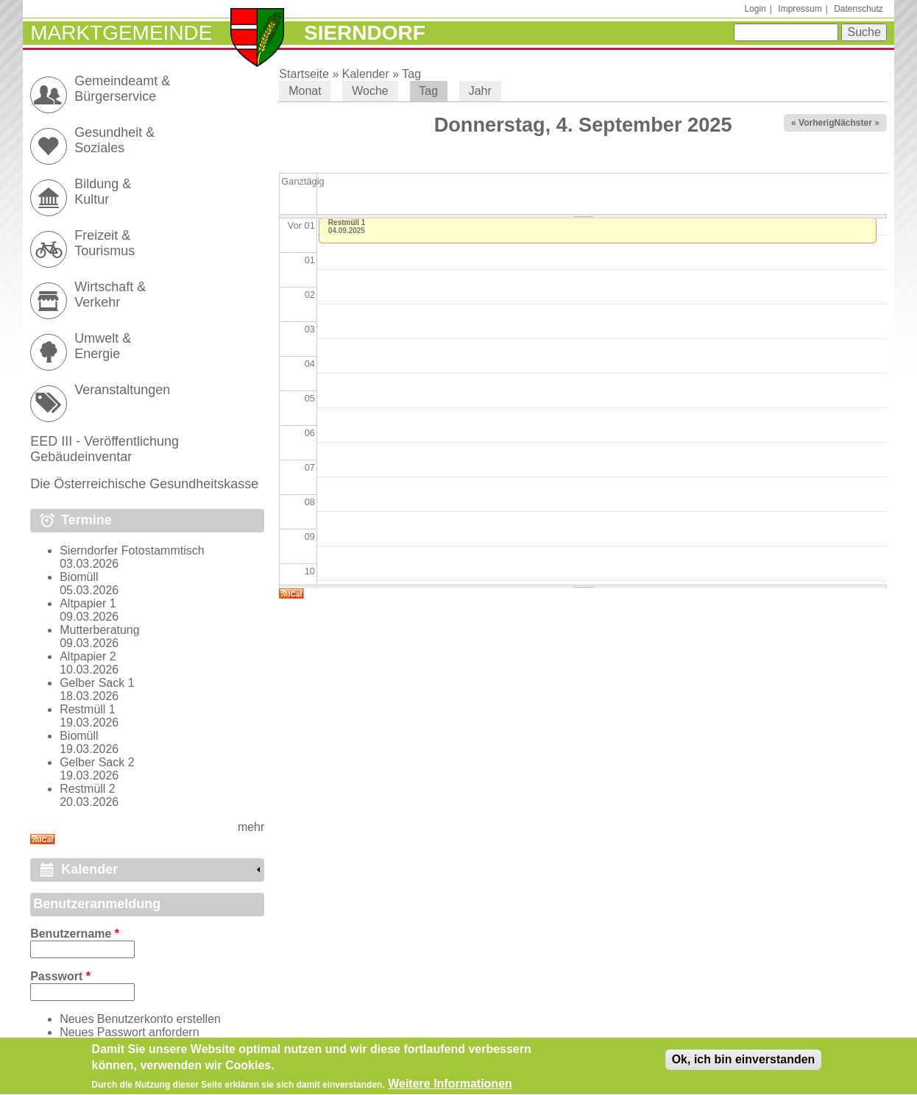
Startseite (304, 74)
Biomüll (79, 577)
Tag (411, 74)
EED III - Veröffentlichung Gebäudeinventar (104, 449)
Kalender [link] (89, 869)
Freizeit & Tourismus (104, 243)
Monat (304, 91)
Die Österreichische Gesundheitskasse (144, 484)
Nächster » (856, 123)
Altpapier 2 (88, 656)
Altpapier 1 (88, 603)
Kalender (365, 74)
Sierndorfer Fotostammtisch (132, 550)
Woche (370, 91)
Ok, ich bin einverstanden (743, 1064)
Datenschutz (858, 9)
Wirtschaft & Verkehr (110, 294)
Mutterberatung (100, 630)
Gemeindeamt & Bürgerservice (122, 89)
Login (754, 9)
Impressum (799, 9)
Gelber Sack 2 (97, 762)
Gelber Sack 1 (97, 683)
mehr (251, 827)
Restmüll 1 (347, 222)
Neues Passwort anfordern (129, 1032)
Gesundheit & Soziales (114, 140)
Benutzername (74, 933)
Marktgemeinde (121, 32)
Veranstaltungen (122, 389)
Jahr (480, 91)
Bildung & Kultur (102, 191)
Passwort (60, 976)
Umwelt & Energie (102, 346)
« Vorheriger (817, 123)
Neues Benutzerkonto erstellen (140, 1019)
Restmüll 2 (88, 788)
